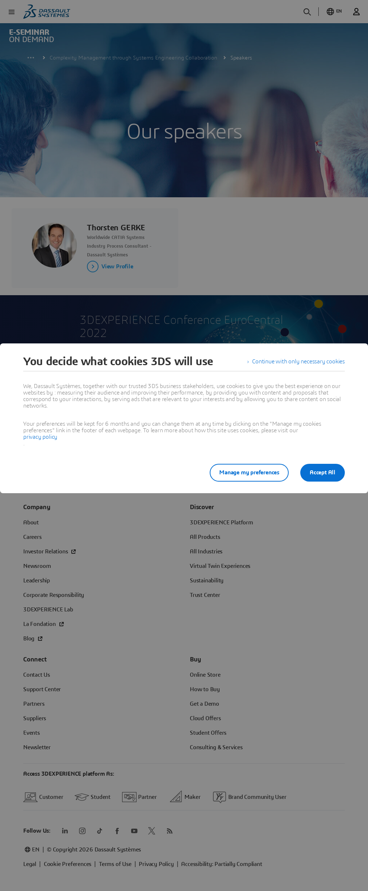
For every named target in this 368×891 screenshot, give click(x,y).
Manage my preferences (249, 472)
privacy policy (40, 437)
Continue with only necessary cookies (298, 361)
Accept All (322, 472)
